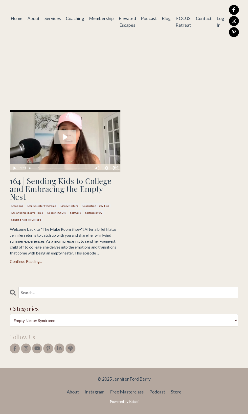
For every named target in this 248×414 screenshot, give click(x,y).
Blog (166, 18)
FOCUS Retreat (183, 22)
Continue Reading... (26, 261)
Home (17, 18)
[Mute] (97, 168)
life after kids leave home (27, 212)
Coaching (75, 18)
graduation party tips (95, 205)
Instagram (94, 391)
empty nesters (69, 205)
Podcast (149, 18)
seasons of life (56, 212)
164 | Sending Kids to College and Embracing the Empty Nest (61, 189)
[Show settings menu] (106, 168)
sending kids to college (26, 219)
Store (176, 391)
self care (75, 212)
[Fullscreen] (116, 168)
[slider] (60, 168)
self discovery (93, 212)
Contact (204, 18)
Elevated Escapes (127, 22)
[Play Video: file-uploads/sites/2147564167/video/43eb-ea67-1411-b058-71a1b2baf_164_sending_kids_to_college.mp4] (65, 137)
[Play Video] (14, 168)
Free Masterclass (127, 391)
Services (53, 18)
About (33, 18)
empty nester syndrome (41, 205)
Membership (101, 18)
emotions (17, 205)
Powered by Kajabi (124, 401)
